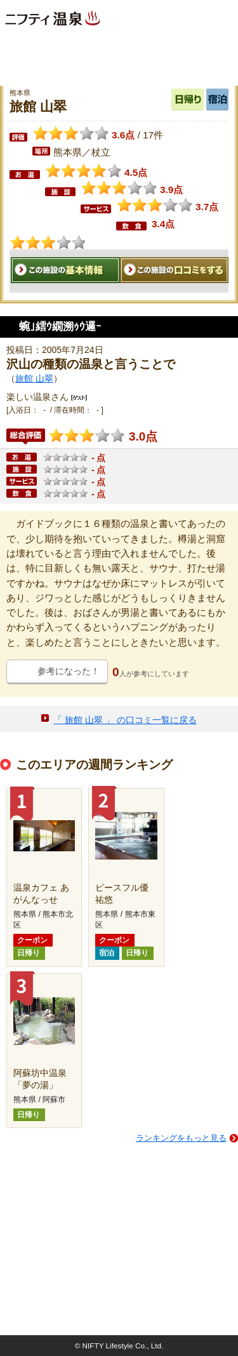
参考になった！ (68, 671)
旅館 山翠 (34, 378)
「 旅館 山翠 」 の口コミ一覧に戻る (125, 720)
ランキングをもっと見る (181, 1138)
